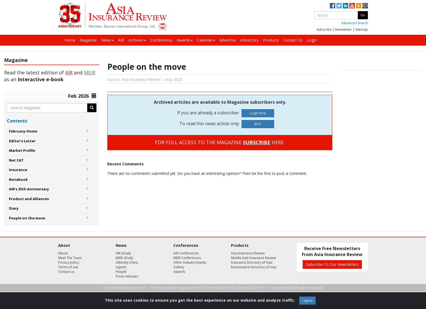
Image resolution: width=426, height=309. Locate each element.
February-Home (23, 131)
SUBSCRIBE (256, 142)
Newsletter (343, 29)
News (107, 40)
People (121, 271)
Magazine (88, 40)
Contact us (66, 271)
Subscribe (324, 29)
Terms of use (68, 267)
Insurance (18, 169)
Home (69, 40)
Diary (13, 208)
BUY (258, 124)
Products (271, 40)
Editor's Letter (22, 140)
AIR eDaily (123, 253)
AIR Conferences (186, 253)
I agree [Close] (307, 300)
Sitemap (361, 29)
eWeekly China (127, 262)
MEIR (89, 72)
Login (312, 40)
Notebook (18, 179)
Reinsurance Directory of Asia (253, 267)
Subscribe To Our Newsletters (332, 264)
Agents (121, 267)
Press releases (127, 276)
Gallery (178, 267)
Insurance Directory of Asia (251, 262)
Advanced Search (354, 23)
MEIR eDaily (124, 258)
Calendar (206, 40)
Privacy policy (68, 262)
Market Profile (22, 150)
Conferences (161, 40)
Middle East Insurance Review (253, 258)
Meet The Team (70, 258)
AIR (121, 40)
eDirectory (249, 40)
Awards (185, 40)
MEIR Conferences (187, 258)
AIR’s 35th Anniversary (29, 189)
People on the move (27, 218)
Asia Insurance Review (248, 253)
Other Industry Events (189, 262)
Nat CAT (16, 160)
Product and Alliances (29, 198)
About (63, 253)
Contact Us (293, 40)
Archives (137, 40)
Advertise (228, 40)
